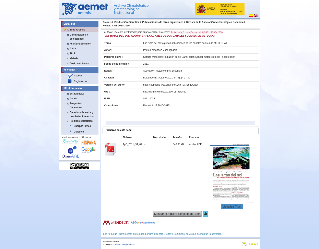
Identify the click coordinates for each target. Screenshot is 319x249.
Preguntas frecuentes (76, 105)
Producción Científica (126, 22)
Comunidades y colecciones (79, 36)
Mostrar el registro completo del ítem (177, 213)
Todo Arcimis (77, 29)
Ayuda (73, 98)
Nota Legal (107, 244)
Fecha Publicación (80, 43)
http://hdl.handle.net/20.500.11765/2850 (164, 91)
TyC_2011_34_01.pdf (134, 144)
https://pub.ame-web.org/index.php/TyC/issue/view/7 (171, 84)
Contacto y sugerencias (123, 244)
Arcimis (107, 22)
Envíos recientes (79, 63)
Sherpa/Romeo (82, 126)
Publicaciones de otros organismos (163, 22)
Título (73, 53)
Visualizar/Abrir (231, 206)
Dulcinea (79, 131)
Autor (73, 48)
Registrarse (80, 81)
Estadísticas (77, 93)
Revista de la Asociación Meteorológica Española (215, 22)
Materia (74, 58)
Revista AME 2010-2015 (116, 25)
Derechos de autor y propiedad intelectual (82, 114)
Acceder (78, 75)
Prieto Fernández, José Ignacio (160, 50)
